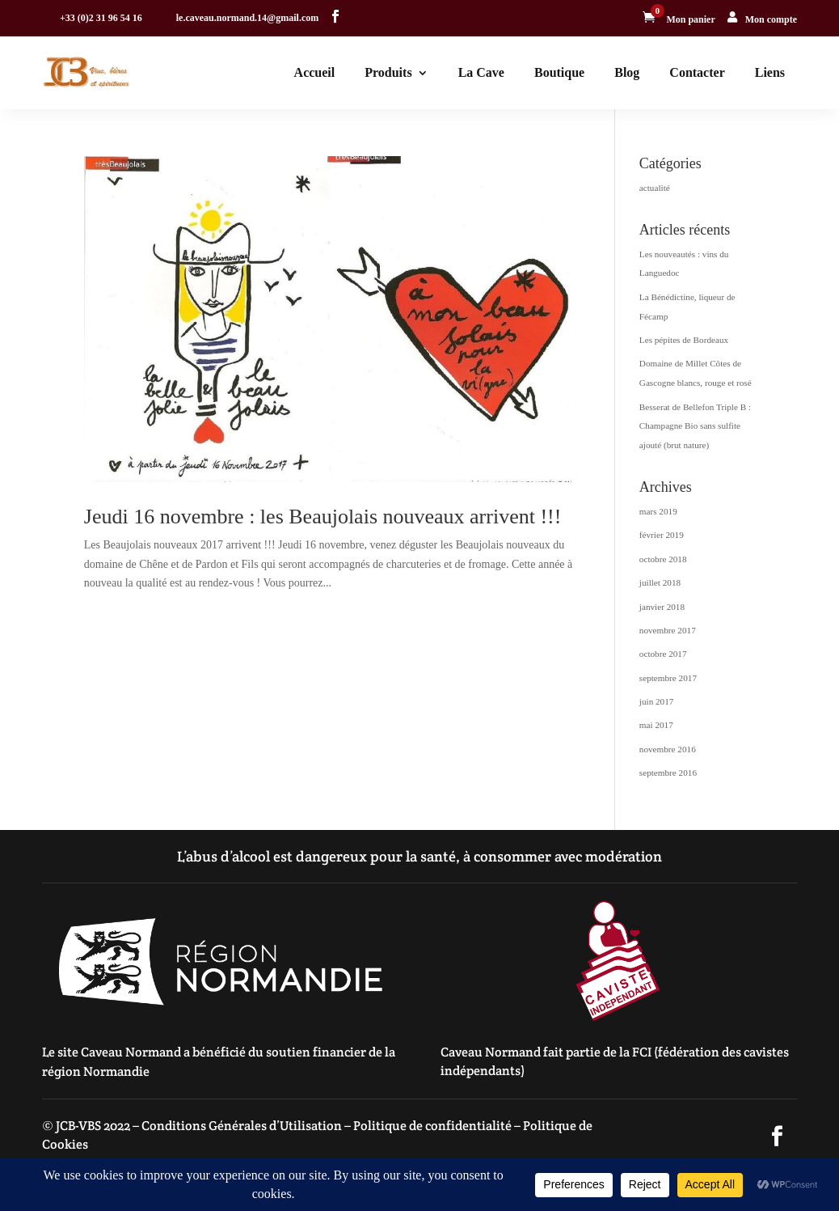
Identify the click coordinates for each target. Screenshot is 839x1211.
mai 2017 (656, 725)
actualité (654, 188)
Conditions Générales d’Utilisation (241, 1125)
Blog (626, 72)
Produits (388, 72)
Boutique (559, 72)
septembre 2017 (668, 678)
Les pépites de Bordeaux (683, 340)
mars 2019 (658, 511)
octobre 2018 (663, 559)
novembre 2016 (667, 749)
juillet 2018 (660, 582)
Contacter (696, 72)
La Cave (481, 72)
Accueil (314, 72)
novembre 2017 (667, 630)
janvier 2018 (662, 607)
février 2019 (661, 535)
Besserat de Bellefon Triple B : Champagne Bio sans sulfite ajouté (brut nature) (695, 426)
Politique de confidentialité (432, 1125)
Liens (770, 72)
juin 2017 (656, 701)
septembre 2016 (668, 772)
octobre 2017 (663, 653)
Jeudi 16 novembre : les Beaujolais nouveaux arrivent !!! (323, 516)
